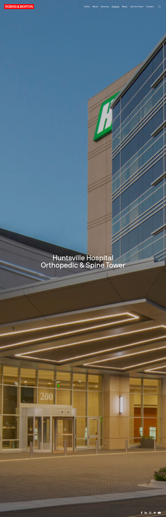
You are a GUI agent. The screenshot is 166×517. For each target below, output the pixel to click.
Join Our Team (136, 6)
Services (105, 6)
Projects (115, 6)
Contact (150, 6)
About (95, 6)
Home (87, 6)
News (124, 6)
